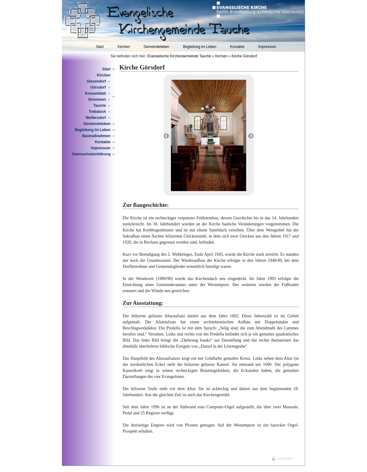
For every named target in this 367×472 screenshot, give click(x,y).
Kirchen (123, 47)
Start (100, 47)
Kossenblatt (95, 93)
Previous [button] (166, 136)
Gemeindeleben (156, 47)
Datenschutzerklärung (91, 154)
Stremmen (97, 99)
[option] (208, 135)
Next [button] (251, 136)
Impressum (267, 47)
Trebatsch (97, 112)
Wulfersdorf (96, 118)
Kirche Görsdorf (244, 56)
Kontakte (237, 47)
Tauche (99, 105)
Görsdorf (98, 87)
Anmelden (285, 458)
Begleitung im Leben (199, 47)
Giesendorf (96, 81)
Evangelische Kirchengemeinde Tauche (179, 56)
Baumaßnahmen (96, 136)
